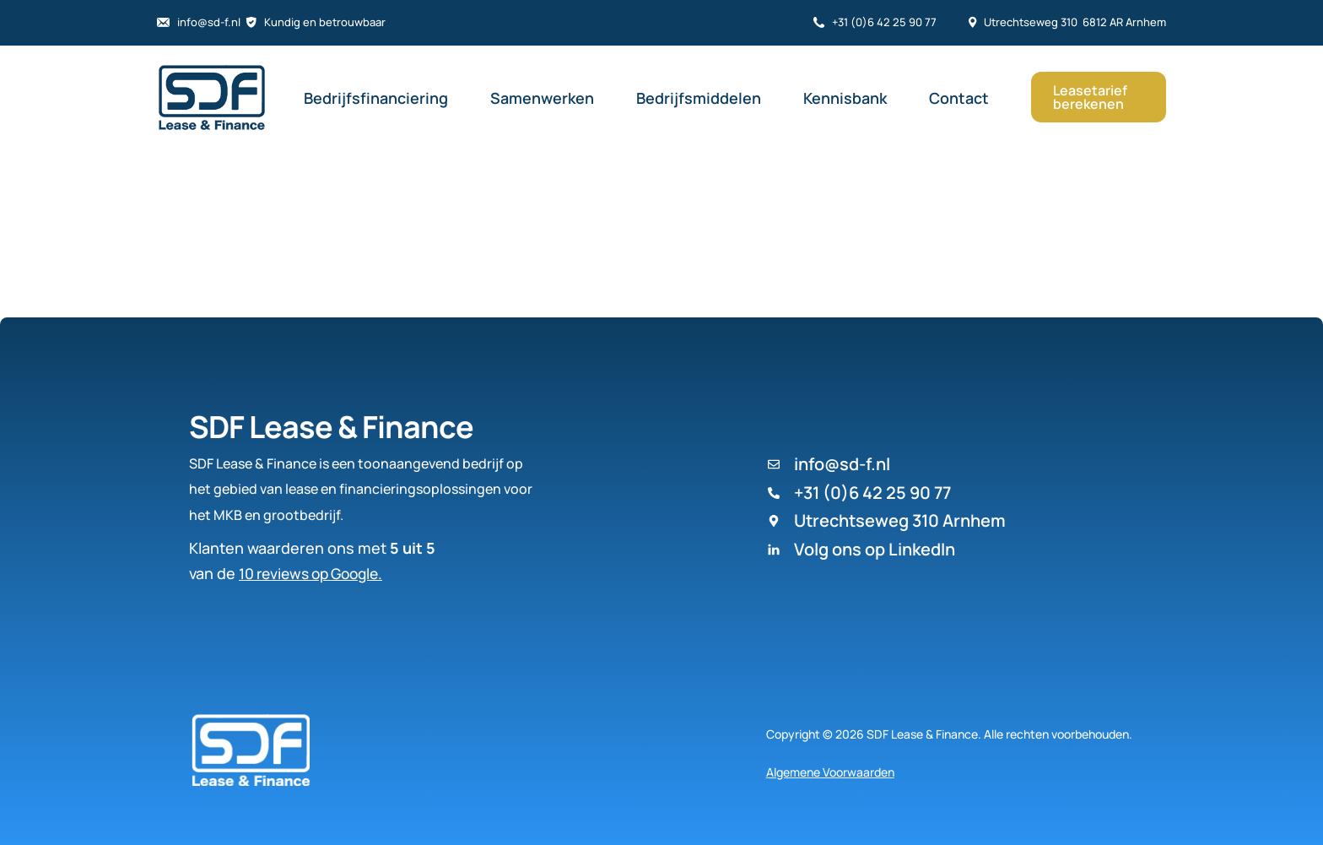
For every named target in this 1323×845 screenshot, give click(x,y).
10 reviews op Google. (316, 573)
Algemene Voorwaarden (830, 772)
